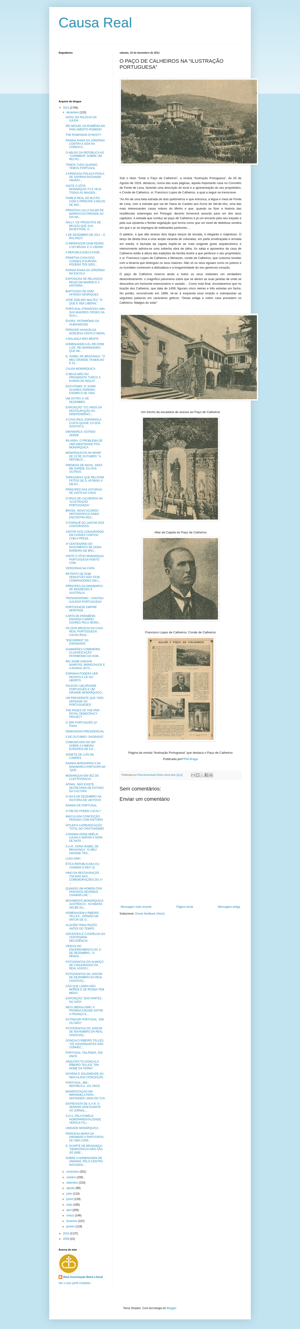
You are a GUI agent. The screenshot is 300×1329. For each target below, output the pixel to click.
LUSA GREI (73, 858)
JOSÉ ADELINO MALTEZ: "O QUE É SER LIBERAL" (84, 301)
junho (70, 1199)
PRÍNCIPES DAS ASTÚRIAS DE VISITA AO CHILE (84, 491)
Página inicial (184, 906)
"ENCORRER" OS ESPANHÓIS (77, 642)
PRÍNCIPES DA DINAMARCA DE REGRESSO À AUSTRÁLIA (84, 589)
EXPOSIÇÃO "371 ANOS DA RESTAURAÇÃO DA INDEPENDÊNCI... (84, 411)
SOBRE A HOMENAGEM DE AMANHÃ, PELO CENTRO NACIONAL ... (84, 1161)
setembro (72, 1182)
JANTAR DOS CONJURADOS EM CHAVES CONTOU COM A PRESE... (85, 535)
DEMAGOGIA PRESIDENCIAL (85, 731)
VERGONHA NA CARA (80, 568)
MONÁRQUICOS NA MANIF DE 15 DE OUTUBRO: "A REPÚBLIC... (83, 456)
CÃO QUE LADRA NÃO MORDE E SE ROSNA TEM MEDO (85, 990)
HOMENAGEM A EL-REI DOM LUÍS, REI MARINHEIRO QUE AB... (85, 348)
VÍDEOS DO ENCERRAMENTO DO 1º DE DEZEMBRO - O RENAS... (83, 951)
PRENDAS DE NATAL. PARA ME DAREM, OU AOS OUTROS (84, 469)
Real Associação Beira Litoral (83, 1277)
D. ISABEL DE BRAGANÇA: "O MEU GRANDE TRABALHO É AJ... (85, 360)
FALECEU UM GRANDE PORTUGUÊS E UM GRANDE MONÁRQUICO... (85, 689)
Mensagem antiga (229, 906)
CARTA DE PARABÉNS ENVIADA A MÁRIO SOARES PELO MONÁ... (83, 619)
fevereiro (72, 1221)
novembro (73, 1171)
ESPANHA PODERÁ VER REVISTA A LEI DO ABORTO (82, 677)
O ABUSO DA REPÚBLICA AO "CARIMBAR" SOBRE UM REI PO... (85, 156)
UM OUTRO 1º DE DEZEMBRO (77, 400)
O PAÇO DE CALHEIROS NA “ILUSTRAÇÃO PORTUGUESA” (84, 502)
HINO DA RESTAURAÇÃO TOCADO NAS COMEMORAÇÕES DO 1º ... (84, 878)
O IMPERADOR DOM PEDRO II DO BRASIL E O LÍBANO (85, 245)
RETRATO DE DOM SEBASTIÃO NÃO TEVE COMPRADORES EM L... (83, 577)
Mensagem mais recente (136, 906)
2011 (66, 107)
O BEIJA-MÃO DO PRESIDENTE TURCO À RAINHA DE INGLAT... (83, 378)
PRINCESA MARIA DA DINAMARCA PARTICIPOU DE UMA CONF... (85, 1137)
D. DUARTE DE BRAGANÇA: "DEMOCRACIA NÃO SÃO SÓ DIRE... (84, 1149)
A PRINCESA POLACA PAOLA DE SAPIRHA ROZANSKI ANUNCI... (85, 177)
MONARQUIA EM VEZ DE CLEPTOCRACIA (82, 777)
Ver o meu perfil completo (74, 1283)
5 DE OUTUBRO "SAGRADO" (85, 736)
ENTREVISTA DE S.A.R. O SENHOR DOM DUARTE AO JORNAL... (83, 1107)
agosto (70, 1188)
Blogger (171, 1308)
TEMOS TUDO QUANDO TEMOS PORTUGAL (82, 166)
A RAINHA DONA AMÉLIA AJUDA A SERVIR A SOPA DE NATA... (84, 838)
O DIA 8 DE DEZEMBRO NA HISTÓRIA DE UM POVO (83, 798)
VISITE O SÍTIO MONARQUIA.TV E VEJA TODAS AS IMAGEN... (83, 189)
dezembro (73, 112)
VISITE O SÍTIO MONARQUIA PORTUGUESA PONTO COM (85, 559)
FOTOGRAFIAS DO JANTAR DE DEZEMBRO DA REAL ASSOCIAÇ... (84, 977)
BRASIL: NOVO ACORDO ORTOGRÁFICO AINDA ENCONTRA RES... (82, 514)
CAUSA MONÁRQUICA (80, 368)
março (70, 1215)
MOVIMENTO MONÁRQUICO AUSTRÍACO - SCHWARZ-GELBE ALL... (84, 904)
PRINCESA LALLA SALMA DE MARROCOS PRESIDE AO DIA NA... (85, 214)
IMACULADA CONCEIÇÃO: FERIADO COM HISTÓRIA (84, 818)
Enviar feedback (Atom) (150, 913)
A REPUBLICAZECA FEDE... (84, 252)
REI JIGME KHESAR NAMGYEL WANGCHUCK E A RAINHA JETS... (85, 665)
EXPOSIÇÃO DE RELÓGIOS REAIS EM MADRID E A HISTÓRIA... (84, 282)
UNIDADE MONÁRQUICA (82, 1128)
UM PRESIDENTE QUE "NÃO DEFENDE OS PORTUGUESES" (85, 701)
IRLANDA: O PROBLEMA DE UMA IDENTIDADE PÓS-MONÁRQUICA (84, 444)
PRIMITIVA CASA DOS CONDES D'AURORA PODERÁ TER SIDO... (81, 261)
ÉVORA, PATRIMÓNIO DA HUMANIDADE (82, 322)
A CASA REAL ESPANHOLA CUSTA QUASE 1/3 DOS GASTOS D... (83, 423)
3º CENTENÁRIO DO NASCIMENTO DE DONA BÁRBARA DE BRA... (83, 547)
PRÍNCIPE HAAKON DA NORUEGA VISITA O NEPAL (85, 331)
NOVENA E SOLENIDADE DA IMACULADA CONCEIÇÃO (84, 1075)
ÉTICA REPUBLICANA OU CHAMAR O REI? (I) (82, 865)
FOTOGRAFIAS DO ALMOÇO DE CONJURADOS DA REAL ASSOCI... (85, 965)
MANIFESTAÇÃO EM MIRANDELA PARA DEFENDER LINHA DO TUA (85, 1095)
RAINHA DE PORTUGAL (81, 805)
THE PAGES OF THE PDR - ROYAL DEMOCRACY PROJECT (83, 714)
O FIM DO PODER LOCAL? (83, 811)
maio (69, 1204)
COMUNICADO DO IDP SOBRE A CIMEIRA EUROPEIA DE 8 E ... (81, 746)
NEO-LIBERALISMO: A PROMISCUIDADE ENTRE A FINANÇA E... (84, 1011)
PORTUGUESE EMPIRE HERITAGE (81, 608)
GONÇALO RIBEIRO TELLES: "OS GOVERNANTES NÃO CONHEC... (85, 1044)
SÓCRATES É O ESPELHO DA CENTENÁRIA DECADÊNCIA (85, 937)
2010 (66, 1233)
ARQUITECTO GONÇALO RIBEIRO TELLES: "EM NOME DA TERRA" (82, 1065)
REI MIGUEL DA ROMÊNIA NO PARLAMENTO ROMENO (85, 127)
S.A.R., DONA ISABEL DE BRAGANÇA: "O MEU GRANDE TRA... (82, 850)
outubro (71, 1177)
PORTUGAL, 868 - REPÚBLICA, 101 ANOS (83, 1084)
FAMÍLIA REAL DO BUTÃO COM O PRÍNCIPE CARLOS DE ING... (85, 201)
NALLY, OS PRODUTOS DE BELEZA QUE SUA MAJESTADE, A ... (83, 226)
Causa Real (95, 22)
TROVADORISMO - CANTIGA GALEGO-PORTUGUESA (84, 600)
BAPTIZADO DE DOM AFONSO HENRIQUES (82, 293)
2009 (66, 1238)
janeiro (70, 1226)
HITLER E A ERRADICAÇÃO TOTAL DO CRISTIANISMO (85, 827)
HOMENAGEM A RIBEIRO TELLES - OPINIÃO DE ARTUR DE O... (82, 916)
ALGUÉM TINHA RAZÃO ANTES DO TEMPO (81, 926)
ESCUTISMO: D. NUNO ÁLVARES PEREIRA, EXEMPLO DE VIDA (81, 390)
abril (69, 1210)
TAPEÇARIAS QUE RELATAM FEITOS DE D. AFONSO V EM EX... (85, 481)
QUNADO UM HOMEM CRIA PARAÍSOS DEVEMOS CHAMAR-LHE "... (84, 892)
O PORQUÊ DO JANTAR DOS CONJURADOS (85, 524)
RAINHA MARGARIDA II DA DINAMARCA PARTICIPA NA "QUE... (85, 767)
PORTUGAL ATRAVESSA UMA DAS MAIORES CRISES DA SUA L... (85, 312)
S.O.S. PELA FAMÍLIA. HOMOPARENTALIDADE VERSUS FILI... (83, 1119)
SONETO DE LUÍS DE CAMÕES (80, 756)
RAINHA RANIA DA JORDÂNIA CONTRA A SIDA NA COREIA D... (85, 144)
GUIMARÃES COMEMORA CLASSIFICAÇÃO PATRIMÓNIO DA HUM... (83, 653)
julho (69, 1193)
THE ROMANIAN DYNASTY (83, 135)
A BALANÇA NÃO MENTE (82, 338)
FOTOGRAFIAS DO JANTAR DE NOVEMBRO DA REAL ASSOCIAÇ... (84, 1032)
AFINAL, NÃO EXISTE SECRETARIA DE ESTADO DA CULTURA (85, 788)
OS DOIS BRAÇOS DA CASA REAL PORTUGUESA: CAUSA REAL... (84, 632)
